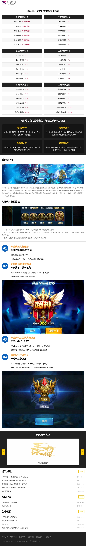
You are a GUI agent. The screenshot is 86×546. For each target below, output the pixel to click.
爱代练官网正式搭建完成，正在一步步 (15, 528)
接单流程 (39, 537)
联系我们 (13, 537)
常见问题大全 (6, 506)
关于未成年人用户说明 (9, 517)
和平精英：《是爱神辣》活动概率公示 (15, 477)
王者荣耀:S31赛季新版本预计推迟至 (14, 480)
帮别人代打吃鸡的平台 (9, 521)
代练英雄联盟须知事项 (9, 502)
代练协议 (48, 537)
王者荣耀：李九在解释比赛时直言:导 (14, 484)
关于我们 (5, 537)
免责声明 (22, 537)
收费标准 (31, 537)
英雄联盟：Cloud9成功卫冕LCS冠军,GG (15, 488)
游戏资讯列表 (6, 491)
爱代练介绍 (6, 524)
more (81, 471)
